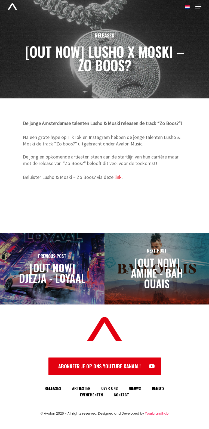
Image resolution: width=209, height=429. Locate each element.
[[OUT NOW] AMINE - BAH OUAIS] (156, 268)
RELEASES (53, 388)
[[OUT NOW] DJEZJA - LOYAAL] (52, 268)
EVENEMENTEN (91, 394)
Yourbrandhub (157, 413)
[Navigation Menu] (198, 6)
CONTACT (121, 394)
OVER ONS (109, 388)
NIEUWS (135, 388)
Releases (104, 35)
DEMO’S (158, 388)
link (118, 177)
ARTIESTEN (81, 388)
